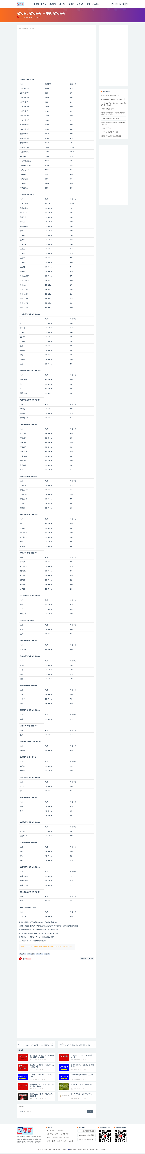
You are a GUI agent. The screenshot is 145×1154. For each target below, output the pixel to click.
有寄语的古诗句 (106, 128)
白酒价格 (22, 954)
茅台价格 (39, 954)
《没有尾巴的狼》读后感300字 (111, 118)
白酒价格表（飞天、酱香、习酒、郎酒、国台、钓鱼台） (42, 1086)
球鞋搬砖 (50, 1135)
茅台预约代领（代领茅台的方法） (82, 1095)
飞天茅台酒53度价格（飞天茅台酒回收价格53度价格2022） (42, 1057)
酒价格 (47, 954)
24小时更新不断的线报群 (86, 1132)
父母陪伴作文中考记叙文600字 (81, 1086)
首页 (28, 28)
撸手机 (49, 1139)
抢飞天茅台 (50, 1132)
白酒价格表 (31, 954)
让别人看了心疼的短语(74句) (110, 95)
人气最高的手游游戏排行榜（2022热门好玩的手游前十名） (113, 104)
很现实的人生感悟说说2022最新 (111, 136)
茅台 (21, 17)
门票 (56, 1135)
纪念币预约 (60, 1132)
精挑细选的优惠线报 (86, 1136)
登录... (22, 1113)
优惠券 (70, 1142)
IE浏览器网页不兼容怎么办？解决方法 (113, 99)
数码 (48, 1142)
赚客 (25, 958)
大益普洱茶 (64, 1135)
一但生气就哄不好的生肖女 (109, 132)
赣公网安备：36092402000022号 (78, 1150)
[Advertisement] (56, 61)
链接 (90, 959)
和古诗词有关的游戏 (107, 109)
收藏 (83, 959)
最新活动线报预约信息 (86, 1141)
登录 (125, 4)
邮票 (53, 1142)
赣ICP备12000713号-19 (59, 1150)
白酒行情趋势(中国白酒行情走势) (82, 1076)
